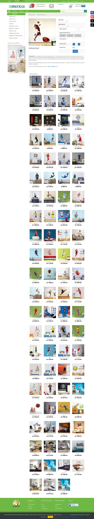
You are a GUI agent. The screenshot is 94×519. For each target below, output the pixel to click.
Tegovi (50, 127)
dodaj (75, 51)
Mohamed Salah (78, 262)
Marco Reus (49, 338)
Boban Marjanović (78, 146)
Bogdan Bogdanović (78, 281)
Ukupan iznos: (62, 47)
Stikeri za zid (12, 16)
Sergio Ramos (35, 338)
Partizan (64, 396)
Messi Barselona (78, 166)
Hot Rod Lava (64, 473)
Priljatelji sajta (58, 504)
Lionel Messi (49, 89)
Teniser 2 (35, 146)
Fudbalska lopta (78, 396)
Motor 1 (49, 453)
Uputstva (64, 1)
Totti (50, 281)
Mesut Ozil (78, 358)
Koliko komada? (63, 43)
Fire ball (78, 108)
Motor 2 (35, 453)
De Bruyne (64, 204)
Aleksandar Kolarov (64, 242)
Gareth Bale (35, 377)
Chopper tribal (35, 492)
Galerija (43, 506)
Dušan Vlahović (50, 108)
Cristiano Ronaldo (49, 415)
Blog (72, 1)
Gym (64, 127)
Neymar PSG (35, 185)
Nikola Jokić (35, 300)
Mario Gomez (35, 319)
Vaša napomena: (63, 39)
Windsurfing (49, 434)
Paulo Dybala (78, 223)
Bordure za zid (12, 31)
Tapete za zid (12, 19)
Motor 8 (35, 434)
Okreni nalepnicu (63, 29)
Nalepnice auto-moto (14, 33)
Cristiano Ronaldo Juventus (64, 166)
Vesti (56, 506)
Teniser (64, 415)
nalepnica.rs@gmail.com (53, 66)
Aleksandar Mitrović (50, 242)
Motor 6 (78, 473)
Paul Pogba (50, 319)
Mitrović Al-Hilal (64, 89)
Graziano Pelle (78, 319)
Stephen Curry (36, 281)
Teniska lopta (78, 377)
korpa (83, 6)
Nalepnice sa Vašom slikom (15, 35)
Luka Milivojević (35, 262)
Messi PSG (64, 338)
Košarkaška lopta (35, 415)
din (12, 1)
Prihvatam (50, 517)
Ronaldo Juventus (49, 204)
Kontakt (68, 1)
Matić (50, 358)
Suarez (78, 338)
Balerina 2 (50, 300)
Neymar (49, 396)
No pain (78, 127)
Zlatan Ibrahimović (64, 319)
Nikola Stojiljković (78, 204)
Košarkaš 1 (50, 473)
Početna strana (31, 504)
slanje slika (60, 4)
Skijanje (64, 146)
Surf (78, 415)
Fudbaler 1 (36, 473)
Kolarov (63, 223)
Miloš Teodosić (78, 300)
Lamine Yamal (35, 89)
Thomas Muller (50, 377)
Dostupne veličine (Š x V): (65, 32)
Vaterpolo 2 (50, 185)
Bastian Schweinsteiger (64, 358)
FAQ (43, 504)
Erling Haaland (78, 89)
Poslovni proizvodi (13, 38)
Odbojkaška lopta (35, 166)
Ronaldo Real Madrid (36, 396)
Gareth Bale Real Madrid (64, 262)
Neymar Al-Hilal (35, 108)
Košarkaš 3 (50, 146)
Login (82, 1)
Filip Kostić (78, 242)
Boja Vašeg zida (62, 24)
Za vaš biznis (45, 508)
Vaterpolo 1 (64, 185)
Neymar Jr (36, 223)
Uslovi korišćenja (58, 508)
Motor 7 (78, 453)
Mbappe (49, 223)
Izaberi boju (61, 19)
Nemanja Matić (36, 242)
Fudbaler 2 (64, 377)
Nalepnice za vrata (13, 26)
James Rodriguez (49, 166)
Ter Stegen (78, 185)
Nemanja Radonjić (49, 262)
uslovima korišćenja (66, 514)
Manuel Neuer (35, 358)
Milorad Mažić (35, 204)
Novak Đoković (64, 108)
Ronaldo (64, 281)
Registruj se (77, 1)
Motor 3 (78, 434)
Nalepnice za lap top (14, 28)
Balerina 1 (64, 300)
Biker (50, 492)
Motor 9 (64, 453)
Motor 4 (64, 434)
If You (36, 127)
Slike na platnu (12, 21)
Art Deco (11, 23)
